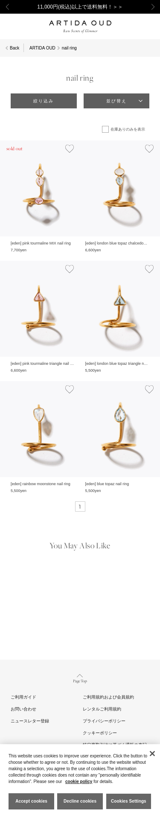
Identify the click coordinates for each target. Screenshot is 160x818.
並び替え (116, 101)
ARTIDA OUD (42, 48)
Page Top (80, 677)
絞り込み (43, 101)
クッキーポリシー (100, 733)
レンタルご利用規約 (102, 709)
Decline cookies (80, 801)
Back (14, 48)
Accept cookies (31, 801)
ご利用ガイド (23, 697)
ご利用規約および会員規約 (108, 697)
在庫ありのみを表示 (128, 129)
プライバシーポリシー (104, 721)
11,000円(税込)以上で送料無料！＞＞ (80, 7)
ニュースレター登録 (30, 721)
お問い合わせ (23, 709)
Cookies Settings (128, 801)
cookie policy (78, 781)
